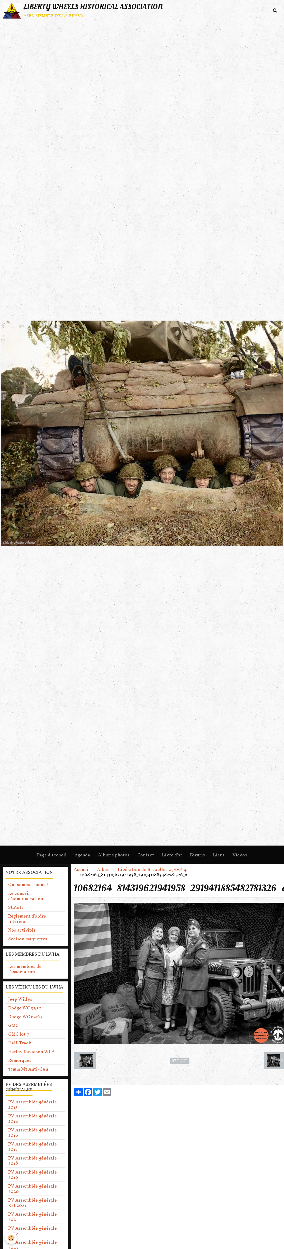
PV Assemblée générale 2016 (32, 1132)
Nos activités (22, 930)
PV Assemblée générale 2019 (32, 1174)
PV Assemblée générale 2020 (32, 1189)
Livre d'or (172, 855)
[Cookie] (11, 1238)
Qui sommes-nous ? (28, 884)
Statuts (16, 907)
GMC (13, 1025)
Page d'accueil (52, 855)
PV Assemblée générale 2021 (32, 1217)
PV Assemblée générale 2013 (32, 1104)
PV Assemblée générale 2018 (32, 1160)
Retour (179, 1061)
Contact (145, 855)
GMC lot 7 (18, 1034)
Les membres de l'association (24, 969)
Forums (197, 855)
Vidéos (239, 855)
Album (104, 869)
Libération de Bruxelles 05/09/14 (152, 869)
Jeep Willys (20, 999)
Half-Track (19, 1043)
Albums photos (113, 855)
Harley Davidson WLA (31, 1051)
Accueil (82, 869)
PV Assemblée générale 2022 (32, 1231)
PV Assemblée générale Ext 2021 (32, 1203)
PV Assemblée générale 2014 (32, 1118)
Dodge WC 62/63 (25, 1016)
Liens (219, 855)
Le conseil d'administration (25, 896)
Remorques (19, 1060)
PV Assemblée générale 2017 (32, 1146)
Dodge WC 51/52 (24, 1008)
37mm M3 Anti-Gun (28, 1069)
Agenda (82, 855)
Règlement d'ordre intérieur (27, 918)
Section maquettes (27, 938)
